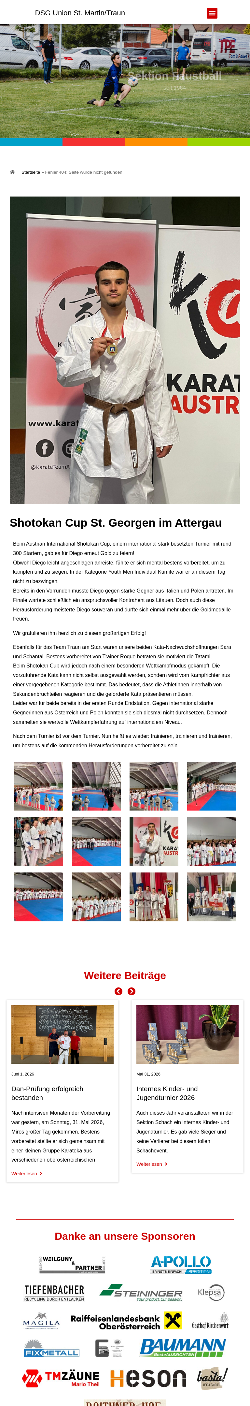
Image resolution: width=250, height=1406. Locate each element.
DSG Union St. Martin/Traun (80, 13)
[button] (212, 13)
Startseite (30, 172)
